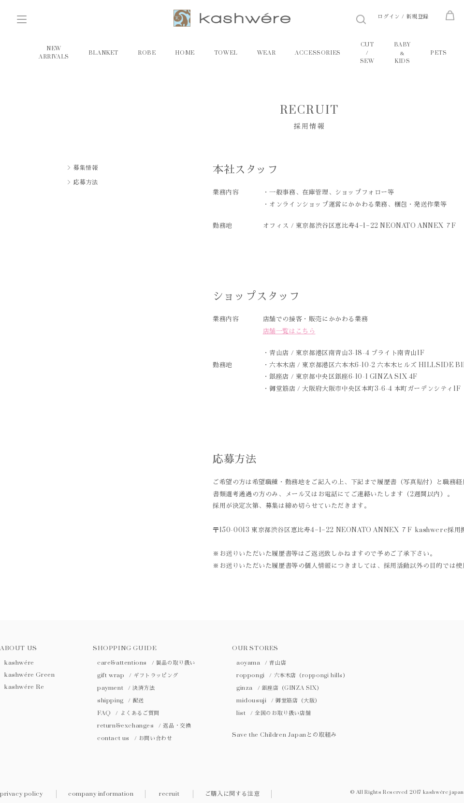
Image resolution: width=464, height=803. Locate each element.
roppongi (292, 675)
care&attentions (146, 663)
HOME (184, 53)
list (273, 713)
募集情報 (85, 168)
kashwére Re (24, 687)
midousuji (278, 700)
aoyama (261, 663)
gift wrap (137, 675)
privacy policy (21, 794)
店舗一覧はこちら (289, 331)
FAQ (128, 713)
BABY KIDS (402, 53)
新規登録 (417, 16)
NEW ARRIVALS (54, 52)
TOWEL (226, 53)
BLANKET (103, 53)
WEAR (266, 53)
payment (126, 688)
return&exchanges (144, 725)
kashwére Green (29, 675)
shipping (120, 700)
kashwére (19, 663)
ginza (279, 688)
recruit (169, 794)
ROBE (147, 53)
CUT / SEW (367, 53)
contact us (134, 738)
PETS (438, 53)
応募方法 (85, 182)
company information (100, 794)
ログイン (388, 16)
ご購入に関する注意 (232, 794)
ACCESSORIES (318, 53)
